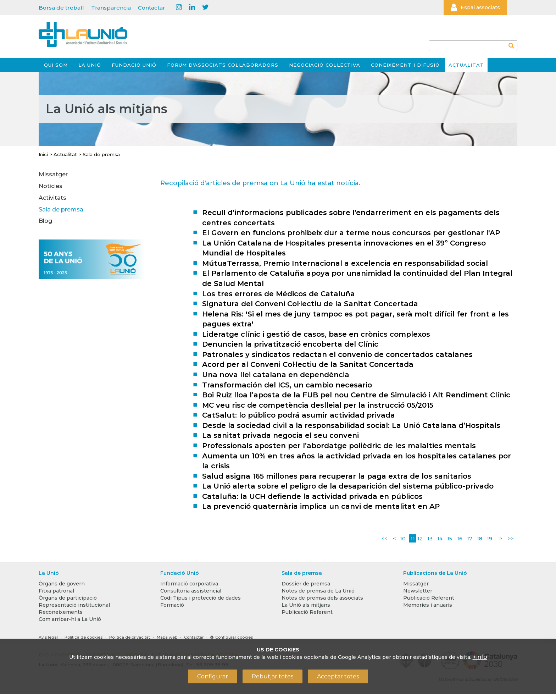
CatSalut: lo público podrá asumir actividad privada (298, 415)
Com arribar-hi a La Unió (70, 619)
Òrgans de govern (62, 583)
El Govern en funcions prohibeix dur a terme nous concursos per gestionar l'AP (351, 232)
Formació (172, 605)
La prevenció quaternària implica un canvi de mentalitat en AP (321, 506)
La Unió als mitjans (306, 605)
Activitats (52, 197)
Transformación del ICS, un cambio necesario (287, 385)
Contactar (151, 7)
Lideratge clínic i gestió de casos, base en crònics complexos (316, 334)
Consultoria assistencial (190, 591)
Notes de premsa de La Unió (318, 591)
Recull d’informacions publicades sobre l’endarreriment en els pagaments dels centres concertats (351, 217)
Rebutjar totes (272, 676)
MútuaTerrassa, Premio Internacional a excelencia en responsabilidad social (345, 263)
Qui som (56, 65)
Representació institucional (74, 605)
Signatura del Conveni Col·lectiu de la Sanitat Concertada (310, 303)
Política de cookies (83, 637)
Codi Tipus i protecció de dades (200, 598)
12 (420, 538)
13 (430, 538)
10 (403, 538)
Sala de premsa (101, 154)
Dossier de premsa (306, 583)
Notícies (50, 186)
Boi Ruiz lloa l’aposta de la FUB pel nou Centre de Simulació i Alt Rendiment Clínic (356, 395)
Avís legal (48, 637)
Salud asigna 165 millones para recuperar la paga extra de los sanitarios (336, 476)
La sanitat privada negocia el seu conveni (280, 435)
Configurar (212, 676)
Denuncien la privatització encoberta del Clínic (290, 344)
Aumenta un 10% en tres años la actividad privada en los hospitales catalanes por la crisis (356, 461)
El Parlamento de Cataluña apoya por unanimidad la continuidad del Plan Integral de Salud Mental (357, 278)
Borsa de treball (61, 7)
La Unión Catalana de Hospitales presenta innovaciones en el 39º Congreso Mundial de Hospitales (344, 248)
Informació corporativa (189, 583)
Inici (43, 154)
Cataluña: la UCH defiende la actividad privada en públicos (312, 496)
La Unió (89, 65)
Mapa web (167, 637)
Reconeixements (61, 612)
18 (479, 538)
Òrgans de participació (68, 598)
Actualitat (466, 65)
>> (510, 538)
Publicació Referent (307, 612)
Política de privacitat (129, 637)
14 (440, 538)
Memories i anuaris (427, 605)
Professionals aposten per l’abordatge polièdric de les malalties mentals (339, 445)
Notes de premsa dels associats (322, 598)
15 (449, 538)
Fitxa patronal (56, 591)
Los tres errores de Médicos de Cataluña (278, 294)
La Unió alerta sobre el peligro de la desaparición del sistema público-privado (348, 486)
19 (489, 538)
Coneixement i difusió (405, 65)
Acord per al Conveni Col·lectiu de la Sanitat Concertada (307, 364)
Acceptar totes (338, 676)
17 (469, 538)
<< (384, 538)
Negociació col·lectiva (324, 65)
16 (459, 538)
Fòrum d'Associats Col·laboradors (222, 65)
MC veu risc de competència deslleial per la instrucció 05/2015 (317, 405)
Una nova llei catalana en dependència (275, 374)
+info (480, 657)
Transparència (111, 7)
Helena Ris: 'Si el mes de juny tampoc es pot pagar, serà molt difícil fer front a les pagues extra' (355, 319)
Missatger (53, 174)
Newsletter (417, 591)
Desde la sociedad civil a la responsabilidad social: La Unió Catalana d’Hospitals (351, 425)
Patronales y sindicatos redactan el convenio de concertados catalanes (337, 354)
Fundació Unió (134, 65)
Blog (45, 220)
